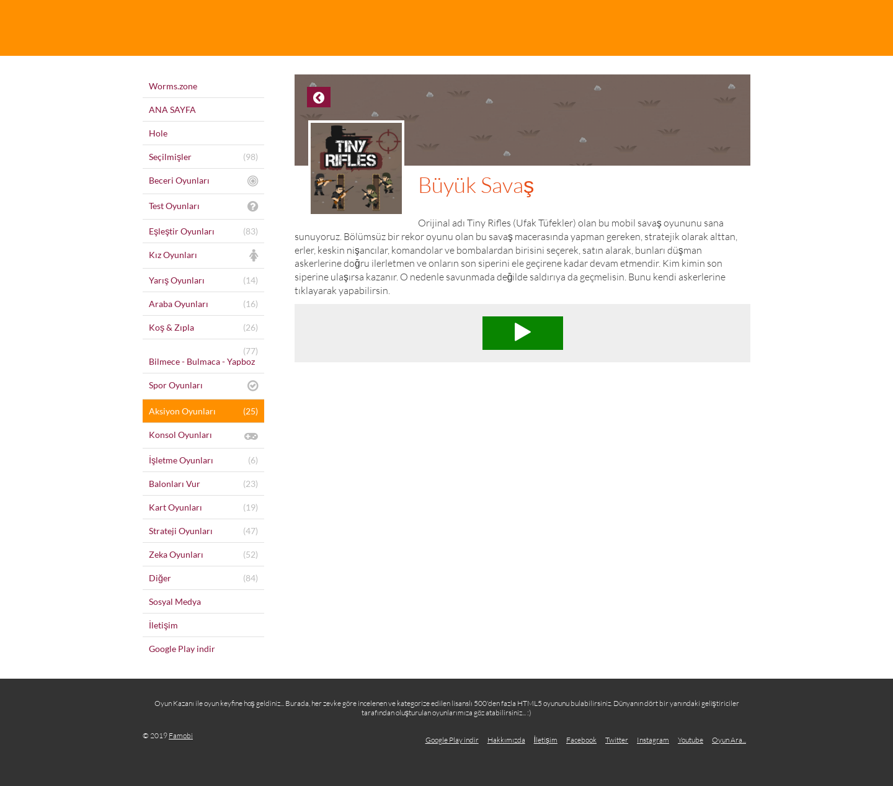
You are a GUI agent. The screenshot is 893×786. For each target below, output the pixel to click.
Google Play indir (452, 739)
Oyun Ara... (729, 739)
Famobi (181, 735)
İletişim (546, 739)
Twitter (616, 739)
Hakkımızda (506, 739)
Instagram (653, 739)
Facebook (581, 739)
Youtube (690, 739)
